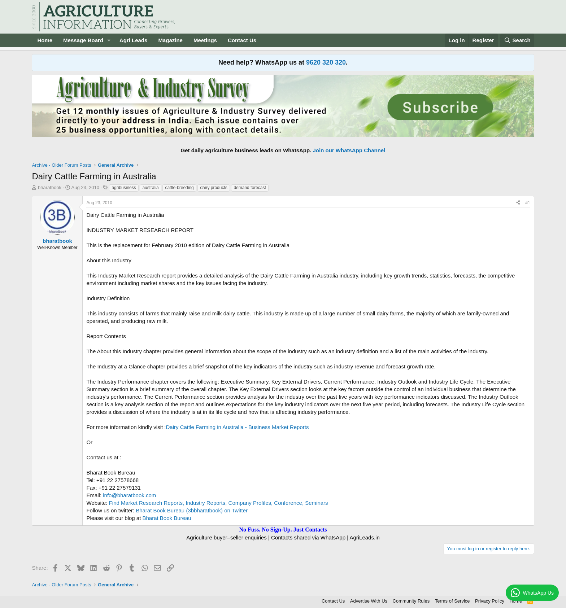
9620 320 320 (326, 62)
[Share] (518, 203)
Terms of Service (452, 601)
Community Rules (411, 601)
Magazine (170, 40)
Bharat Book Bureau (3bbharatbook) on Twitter (192, 510)
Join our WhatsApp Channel (349, 150)
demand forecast (250, 187)
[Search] (517, 40)
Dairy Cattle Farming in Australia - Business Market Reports (237, 427)
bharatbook (49, 187)
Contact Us (242, 40)
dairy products (213, 187)
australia (150, 187)
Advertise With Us (368, 601)
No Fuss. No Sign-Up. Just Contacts (283, 529)
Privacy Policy (489, 601)
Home (44, 40)
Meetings (205, 40)
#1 (527, 202)
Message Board (83, 40)
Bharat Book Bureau (167, 518)
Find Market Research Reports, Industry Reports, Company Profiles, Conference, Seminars (218, 503)
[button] (109, 40)
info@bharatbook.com (129, 495)
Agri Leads (133, 40)
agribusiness (124, 187)
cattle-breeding (179, 187)
